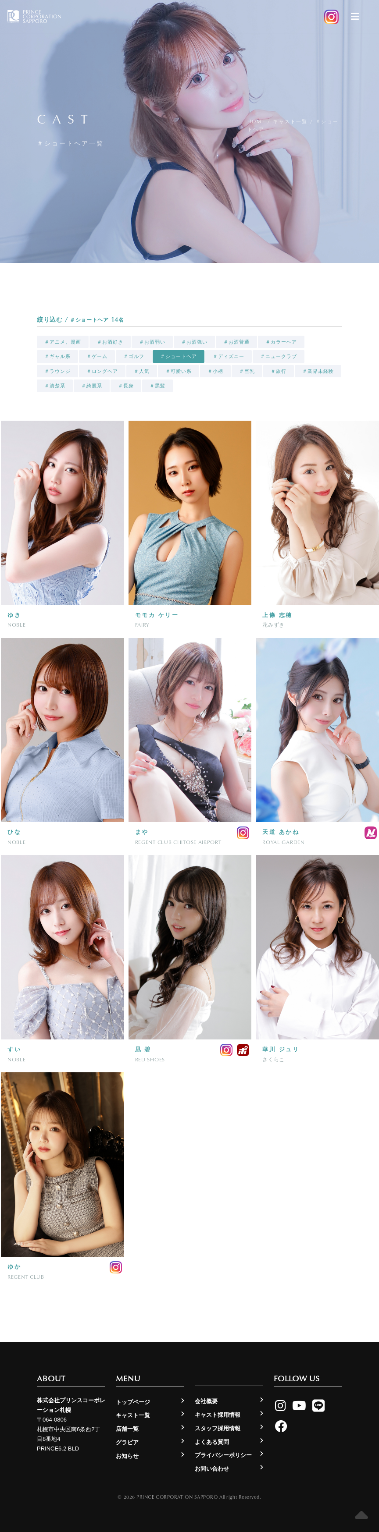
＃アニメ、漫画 (62, 341)
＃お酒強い (194, 341)
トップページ (133, 1402)
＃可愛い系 (178, 371)
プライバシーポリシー (223, 1455)
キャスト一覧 (290, 121)
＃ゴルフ (133, 356)
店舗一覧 (127, 1429)
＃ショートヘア (178, 356)
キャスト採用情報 (217, 1414)
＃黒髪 (157, 385)
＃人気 (142, 371)
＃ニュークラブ (278, 356)
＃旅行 (278, 371)
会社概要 (206, 1401)
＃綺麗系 (91, 385)
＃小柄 (215, 371)
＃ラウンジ (57, 371)
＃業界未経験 (318, 371)
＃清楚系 (54, 385)
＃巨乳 (247, 371)
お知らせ (127, 1456)
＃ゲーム (96, 356)
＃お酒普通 (236, 341)
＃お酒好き (110, 341)
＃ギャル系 (57, 356)
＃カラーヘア (281, 341)
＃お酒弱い (152, 341)
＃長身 (126, 385)
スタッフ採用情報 (217, 1428)
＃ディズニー (228, 356)
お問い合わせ (212, 1468)
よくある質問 (212, 1442)
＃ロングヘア (102, 371)
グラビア (127, 1442)
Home (256, 121)
